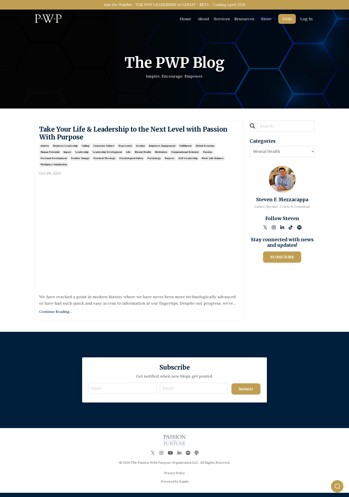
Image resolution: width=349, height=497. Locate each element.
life (128, 155)
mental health (143, 155)
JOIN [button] (287, 19)
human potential (50, 155)
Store (266, 19)
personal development (54, 162)
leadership (82, 155)
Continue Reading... (55, 315)
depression (125, 149)
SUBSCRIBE (282, 257)
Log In (306, 19)
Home (185, 19)
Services (222, 19)
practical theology (104, 162)
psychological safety (131, 162)
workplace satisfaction (54, 168)
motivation (161, 155)
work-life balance (213, 162)
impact (67, 155)
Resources (244, 19)
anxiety (45, 149)
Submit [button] (246, 392)
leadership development (107, 155)
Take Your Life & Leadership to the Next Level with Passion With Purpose (129, 135)
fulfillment (185, 149)
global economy (205, 149)
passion (207, 155)
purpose (169, 162)
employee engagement (162, 149)
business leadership (65, 149)
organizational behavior (185, 155)
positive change (80, 162)
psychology (154, 162)
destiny (140, 149)
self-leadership (188, 162)
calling (85, 149)
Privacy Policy (174, 477)
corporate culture (103, 149)
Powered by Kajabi (174, 486)
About (203, 19)
